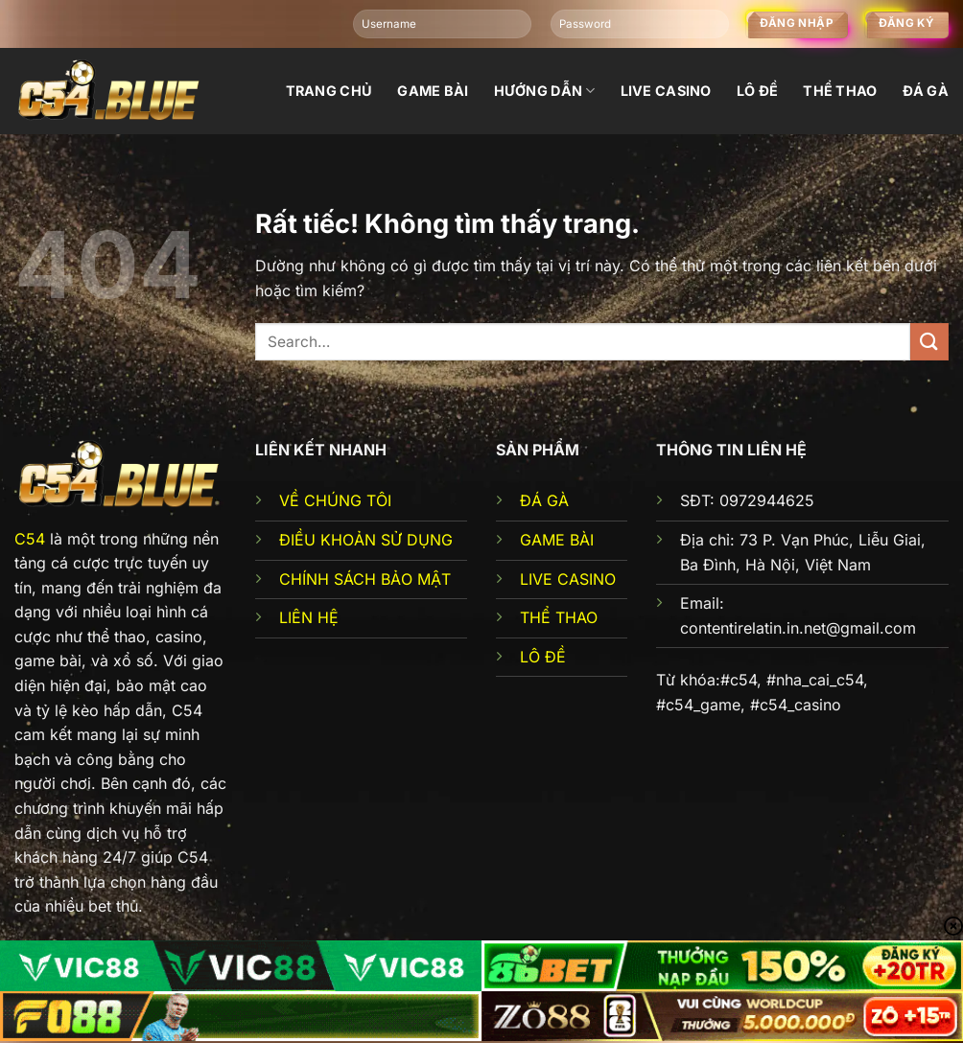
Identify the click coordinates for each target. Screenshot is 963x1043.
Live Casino (666, 90)
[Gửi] (929, 341)
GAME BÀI (557, 539)
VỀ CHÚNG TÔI (335, 500)
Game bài (432, 90)
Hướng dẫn (545, 90)
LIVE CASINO (568, 579)
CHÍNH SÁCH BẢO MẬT (365, 579)
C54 (29, 538)
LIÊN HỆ (309, 617)
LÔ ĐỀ (543, 656)
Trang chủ (329, 90)
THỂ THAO (559, 617)
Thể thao (840, 90)
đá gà (926, 90)
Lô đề (757, 90)
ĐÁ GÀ (544, 500)
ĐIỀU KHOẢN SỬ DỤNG (366, 539)
